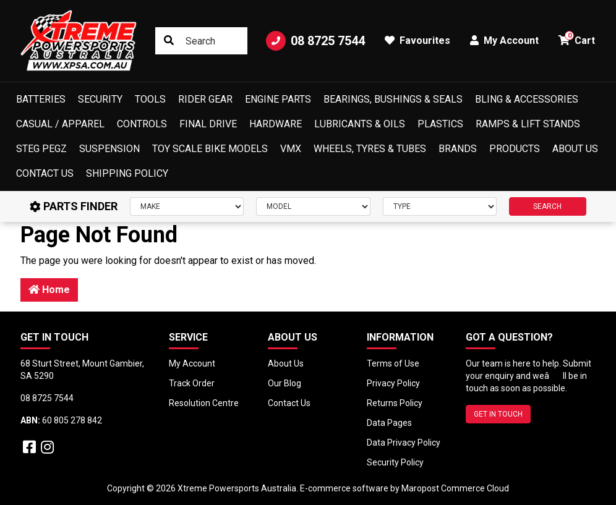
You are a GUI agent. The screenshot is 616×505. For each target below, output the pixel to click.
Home (49, 289)
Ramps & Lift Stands (528, 124)
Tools (150, 99)
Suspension (109, 149)
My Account (192, 363)
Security (100, 99)
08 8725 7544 (315, 41)
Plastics (440, 124)
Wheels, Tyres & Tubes (370, 149)
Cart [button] (576, 38)
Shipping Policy (127, 173)
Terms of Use (393, 363)
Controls (142, 124)
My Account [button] (504, 40)
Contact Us (45, 173)
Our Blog (284, 383)
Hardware (275, 124)
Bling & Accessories (526, 99)
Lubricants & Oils (359, 124)
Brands (457, 149)
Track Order (192, 383)
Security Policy (395, 462)
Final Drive (208, 124)
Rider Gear (205, 99)
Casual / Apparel (60, 124)
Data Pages (389, 423)
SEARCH (547, 206)
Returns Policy (394, 403)
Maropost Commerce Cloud (455, 488)
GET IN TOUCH (498, 414)
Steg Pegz (41, 149)
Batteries (41, 99)
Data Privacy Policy (403, 443)
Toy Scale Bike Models (210, 149)
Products (514, 149)
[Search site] (168, 40)
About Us (575, 149)
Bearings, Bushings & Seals (393, 99)
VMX (290, 149)
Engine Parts (278, 99)
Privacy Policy (393, 383)
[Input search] (201, 40)
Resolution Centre (204, 403)
